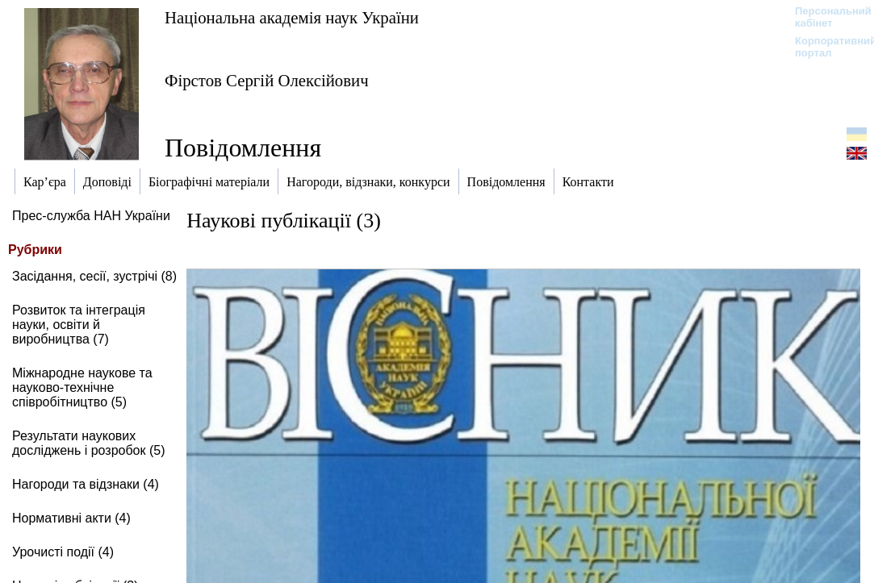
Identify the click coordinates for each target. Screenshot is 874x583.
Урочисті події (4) (63, 552)
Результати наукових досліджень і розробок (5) (88, 443)
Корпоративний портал (825, 47)
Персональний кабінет (825, 17)
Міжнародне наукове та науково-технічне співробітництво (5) (82, 387)
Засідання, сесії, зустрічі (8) (94, 276)
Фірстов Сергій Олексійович (267, 80)
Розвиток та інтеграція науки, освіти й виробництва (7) (78, 324)
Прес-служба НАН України (91, 216)
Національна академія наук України (292, 17)
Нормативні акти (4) (71, 518)
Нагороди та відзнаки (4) (85, 484)
